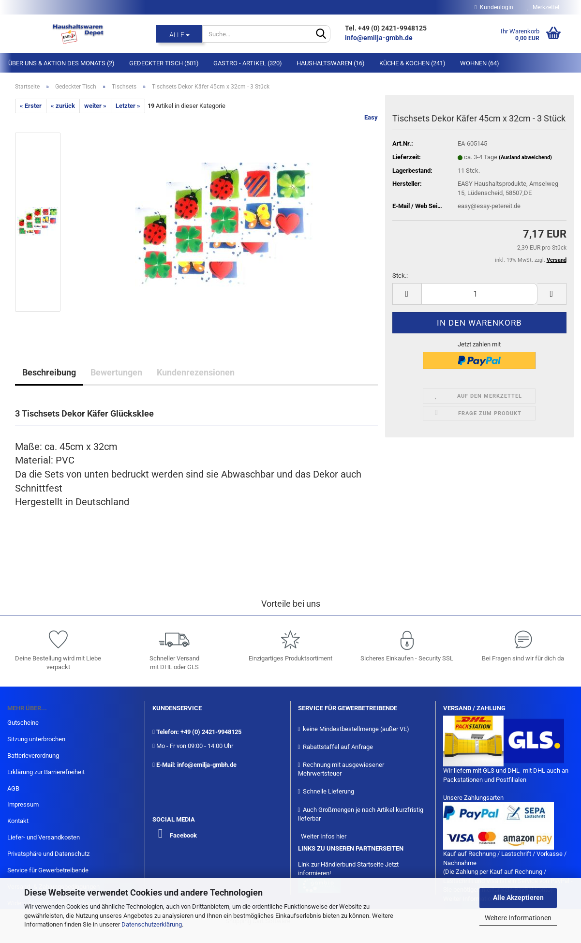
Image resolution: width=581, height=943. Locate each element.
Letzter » (128, 105)
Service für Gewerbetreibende (48, 870)
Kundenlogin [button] (494, 7)
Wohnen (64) (479, 63)
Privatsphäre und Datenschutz (48, 853)
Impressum (23, 804)
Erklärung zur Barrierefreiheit (46, 772)
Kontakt (18, 820)
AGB (13, 788)
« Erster (31, 105)
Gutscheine (23, 722)
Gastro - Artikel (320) (247, 63)
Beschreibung (49, 372)
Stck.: (400, 275)
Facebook (183, 835)
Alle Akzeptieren (518, 897)
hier (341, 836)
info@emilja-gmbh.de (379, 38)
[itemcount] (479, 294)
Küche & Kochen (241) (412, 63)
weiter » (95, 105)
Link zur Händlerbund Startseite (341, 864)
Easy (371, 117)
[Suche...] (179, 34)
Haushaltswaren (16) (331, 63)
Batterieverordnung (33, 755)
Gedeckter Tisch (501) (164, 63)
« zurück (63, 105)
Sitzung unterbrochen (36, 739)
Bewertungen (116, 372)
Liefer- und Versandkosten (43, 837)
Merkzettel (543, 7)
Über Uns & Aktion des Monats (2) (61, 63)
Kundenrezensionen (196, 372)
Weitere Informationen (518, 918)
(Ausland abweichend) (525, 157)
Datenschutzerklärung (151, 924)
